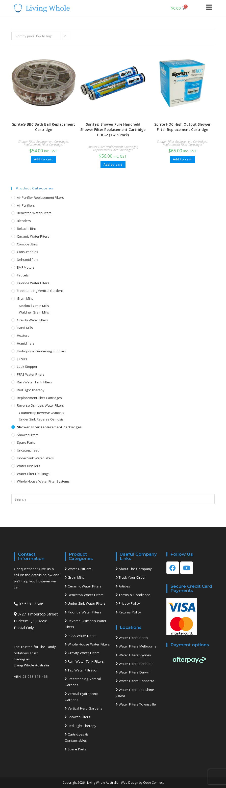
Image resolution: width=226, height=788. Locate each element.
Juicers (22, 359)
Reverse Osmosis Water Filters (40, 405)
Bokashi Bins (27, 228)
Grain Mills (25, 298)
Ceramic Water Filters (33, 236)
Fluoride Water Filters (33, 283)
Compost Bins (27, 244)
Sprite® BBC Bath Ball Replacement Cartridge (43, 127)
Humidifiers (26, 343)
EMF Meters (26, 267)
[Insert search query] (113, 499)
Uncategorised (28, 450)
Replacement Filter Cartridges (43, 145)
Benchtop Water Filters (34, 213)
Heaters (23, 335)
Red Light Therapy (30, 390)
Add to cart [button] (43, 159)
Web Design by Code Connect (142, 782)
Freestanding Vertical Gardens (40, 290)
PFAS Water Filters (30, 374)
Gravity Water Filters (32, 320)
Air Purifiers (26, 205)
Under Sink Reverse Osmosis (41, 419)
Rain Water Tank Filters (34, 382)
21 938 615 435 (35, 676)
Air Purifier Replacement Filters (40, 197)
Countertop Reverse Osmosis (41, 412)
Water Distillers (28, 466)
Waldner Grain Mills (34, 312)
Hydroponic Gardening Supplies (41, 351)
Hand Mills (25, 327)
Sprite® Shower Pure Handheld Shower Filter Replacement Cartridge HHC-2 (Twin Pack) (112, 129)
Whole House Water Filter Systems (43, 481)
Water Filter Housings (33, 473)
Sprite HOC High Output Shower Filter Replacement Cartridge (182, 127)
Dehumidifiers (28, 259)
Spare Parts (26, 442)
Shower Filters (28, 435)
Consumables (27, 251)
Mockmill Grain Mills (34, 305)
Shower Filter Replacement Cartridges (43, 141)
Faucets (23, 275)
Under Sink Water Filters (35, 458)
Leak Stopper (27, 366)
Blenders (24, 220)
